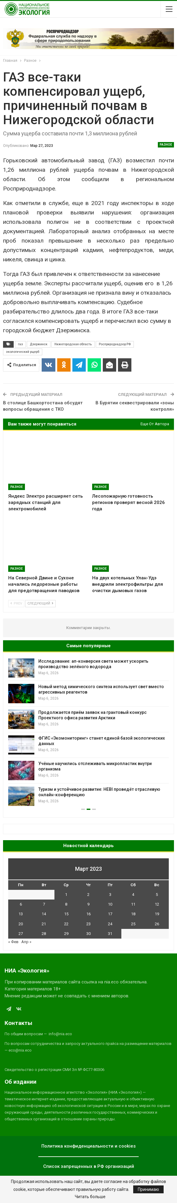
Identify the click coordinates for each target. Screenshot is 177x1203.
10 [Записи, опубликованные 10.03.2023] (110, 904)
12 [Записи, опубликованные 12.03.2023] (157, 904)
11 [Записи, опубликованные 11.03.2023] (133, 904)
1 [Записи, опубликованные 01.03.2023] (66, 894)
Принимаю (148, 1189)
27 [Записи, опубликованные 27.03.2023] (21, 933)
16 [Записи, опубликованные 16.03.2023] (88, 914)
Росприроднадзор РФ (115, 344)
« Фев (13, 942)
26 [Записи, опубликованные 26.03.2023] (157, 924)
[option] (88, 732)
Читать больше (90, 1197)
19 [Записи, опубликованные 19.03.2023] (157, 914)
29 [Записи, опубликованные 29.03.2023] (66, 933)
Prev (16, 603)
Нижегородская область (73, 344)
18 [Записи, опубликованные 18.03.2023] (133, 914)
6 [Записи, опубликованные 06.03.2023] (21, 904)
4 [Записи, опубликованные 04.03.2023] (133, 894)
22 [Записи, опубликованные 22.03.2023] (66, 924)
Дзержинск (38, 344)
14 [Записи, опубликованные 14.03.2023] (44, 914)
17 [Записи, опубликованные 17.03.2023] (110, 914)
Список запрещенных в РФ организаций (88, 1166)
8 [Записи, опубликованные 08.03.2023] (66, 904)
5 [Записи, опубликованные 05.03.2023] (157, 894)
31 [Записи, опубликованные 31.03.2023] (110, 933)
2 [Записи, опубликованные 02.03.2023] (88, 894)
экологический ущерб (22, 351)
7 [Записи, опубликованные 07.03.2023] (44, 904)
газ (20, 344)
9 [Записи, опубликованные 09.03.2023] (88, 904)
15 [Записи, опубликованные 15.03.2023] (66, 914)
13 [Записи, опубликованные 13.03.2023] (21, 914)
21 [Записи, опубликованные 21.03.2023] (44, 924)
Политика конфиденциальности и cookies (88, 1146)
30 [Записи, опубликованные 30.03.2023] (88, 933)
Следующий (40, 603)
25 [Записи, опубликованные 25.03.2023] (133, 924)
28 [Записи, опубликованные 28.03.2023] (44, 933)
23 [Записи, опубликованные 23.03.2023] (88, 924)
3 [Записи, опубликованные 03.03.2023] (110, 894)
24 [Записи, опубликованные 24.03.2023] (110, 924)
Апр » (26, 942)
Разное (166, 144)
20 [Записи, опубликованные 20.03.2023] (21, 924)
